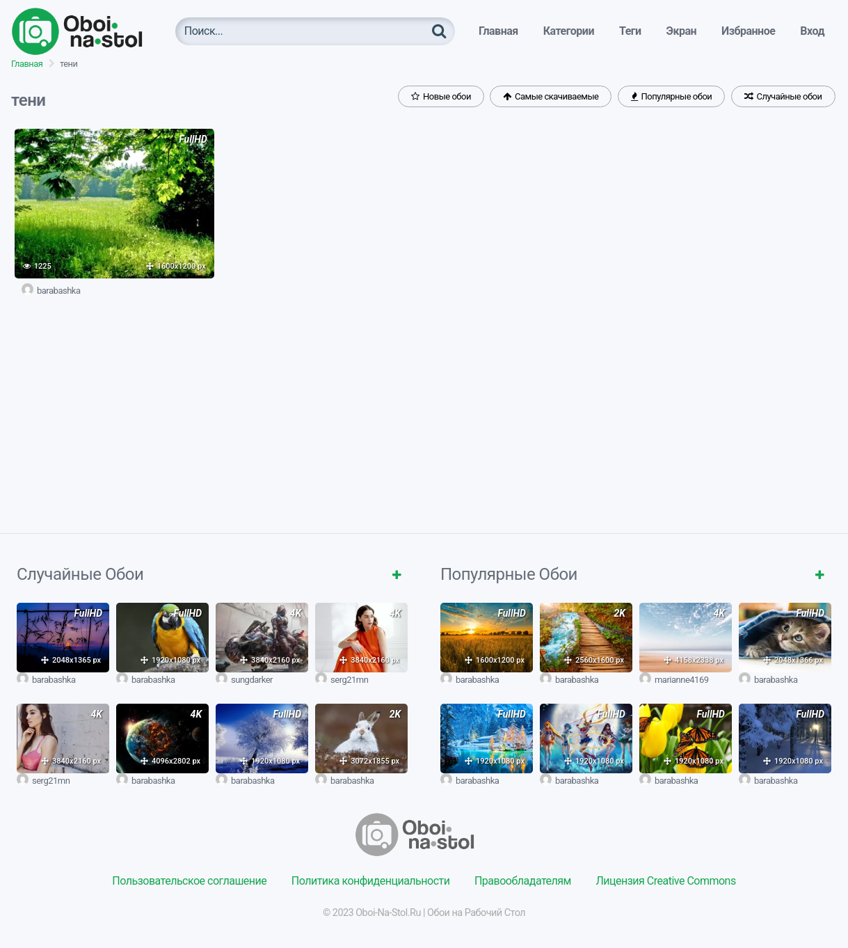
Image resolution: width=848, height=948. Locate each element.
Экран (681, 31)
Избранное (748, 31)
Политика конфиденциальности (370, 880)
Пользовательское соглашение (189, 880)
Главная (498, 31)
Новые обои (441, 96)
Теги (630, 31)
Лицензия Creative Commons (665, 880)
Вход (812, 31)
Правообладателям (522, 880)
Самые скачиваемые (550, 96)
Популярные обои (671, 96)
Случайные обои (783, 96)
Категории (568, 31)
